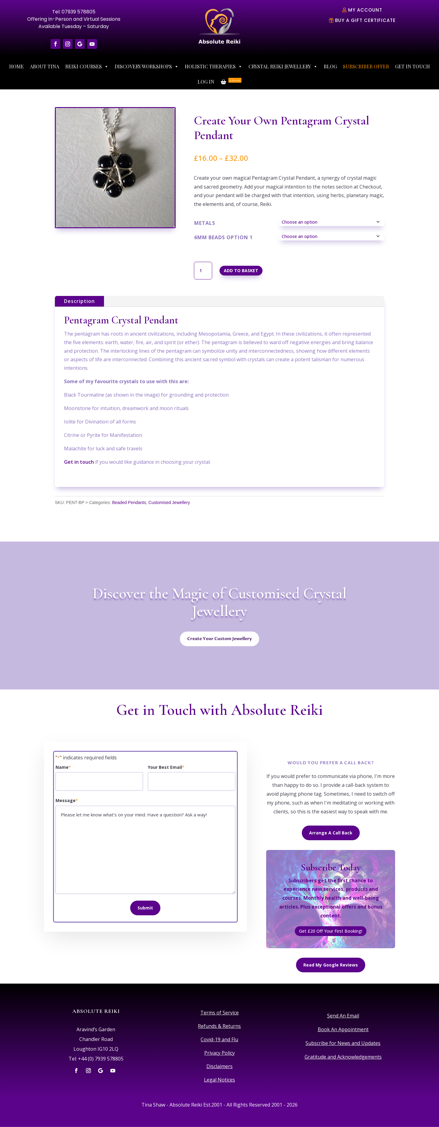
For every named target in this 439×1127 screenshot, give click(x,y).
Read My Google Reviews (330, 965)
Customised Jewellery (169, 502)
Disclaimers (219, 1066)
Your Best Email (166, 767)
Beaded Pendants (129, 502)
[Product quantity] (203, 270)
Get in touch (79, 462)
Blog (330, 66)
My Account (365, 10)
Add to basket (241, 270)
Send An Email (343, 1015)
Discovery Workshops (147, 66)
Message (66, 800)
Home (16, 66)
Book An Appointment (343, 1029)
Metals (204, 223)
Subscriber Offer (366, 66)
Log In (206, 81)
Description (79, 301)
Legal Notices (219, 1079)
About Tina (44, 66)
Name (63, 767)
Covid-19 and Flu (219, 1039)
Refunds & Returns (219, 1026)
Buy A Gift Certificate (365, 20)
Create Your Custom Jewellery (219, 639)
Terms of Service (219, 1012)
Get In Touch (412, 66)
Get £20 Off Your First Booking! (330, 931)
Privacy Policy (219, 1053)
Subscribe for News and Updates (342, 1043)
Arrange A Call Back (330, 833)
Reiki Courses (87, 66)
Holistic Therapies (213, 66)
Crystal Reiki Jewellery (283, 66)
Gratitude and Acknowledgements (343, 1056)
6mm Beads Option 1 (223, 237)
